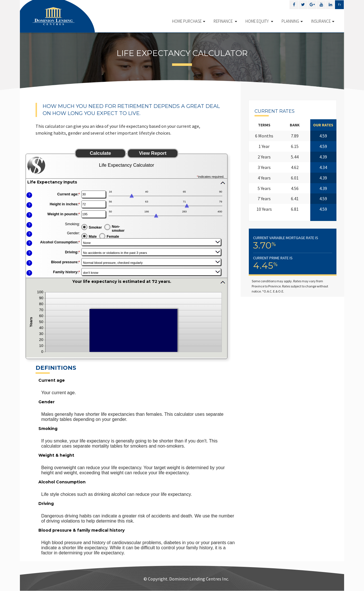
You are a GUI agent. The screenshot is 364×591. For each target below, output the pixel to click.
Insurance (322, 21)
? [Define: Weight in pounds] (29, 215)
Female (113, 237)
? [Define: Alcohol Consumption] (29, 243)
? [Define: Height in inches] (29, 205)
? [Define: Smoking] (29, 225)
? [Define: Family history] (29, 273)
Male (93, 237)
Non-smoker (118, 228)
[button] (126, 182)
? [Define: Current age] (29, 195)
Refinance (225, 21)
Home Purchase (188, 21)
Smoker (95, 227)
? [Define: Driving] (29, 253)
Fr (339, 5)
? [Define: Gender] (29, 234)
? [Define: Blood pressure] (29, 263)
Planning (292, 21)
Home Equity (259, 21)
